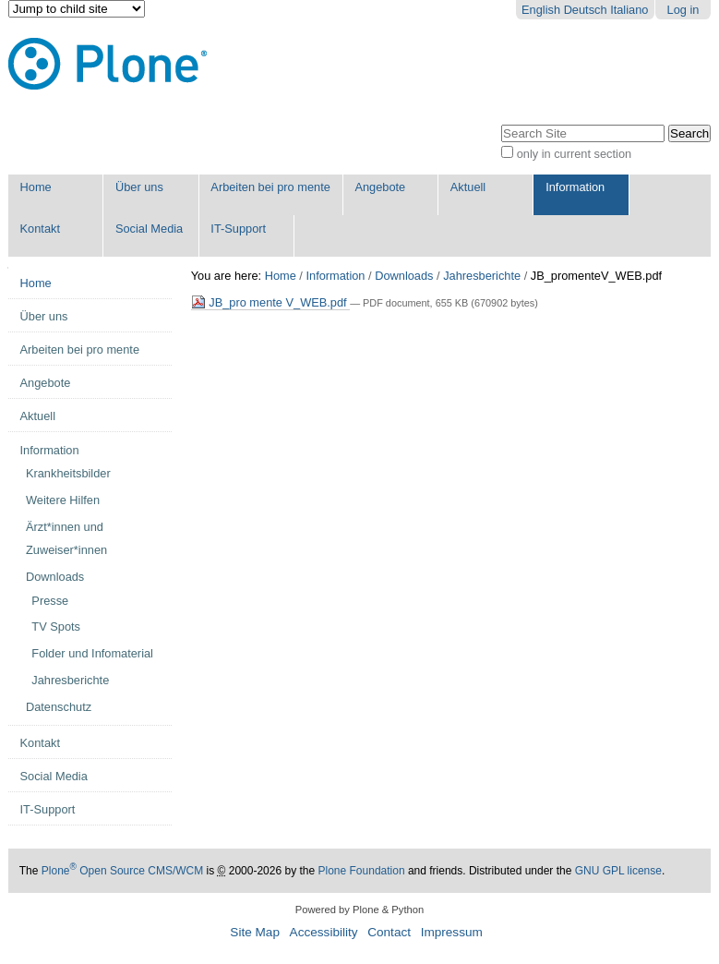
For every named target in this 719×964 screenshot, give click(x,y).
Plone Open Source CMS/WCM (122, 870)
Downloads (404, 276)
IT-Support (238, 228)
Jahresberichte (482, 276)
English (540, 10)
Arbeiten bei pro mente (270, 187)
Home (36, 187)
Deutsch (585, 10)
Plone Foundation (361, 870)
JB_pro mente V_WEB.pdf (270, 302)
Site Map (255, 932)
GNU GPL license (618, 870)
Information (575, 187)
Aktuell (467, 187)
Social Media (149, 228)
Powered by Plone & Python (359, 909)
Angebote (379, 187)
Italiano (629, 10)
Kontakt (40, 228)
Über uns (139, 187)
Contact (389, 932)
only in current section (574, 154)
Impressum (452, 932)
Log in (683, 10)
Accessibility (324, 932)
